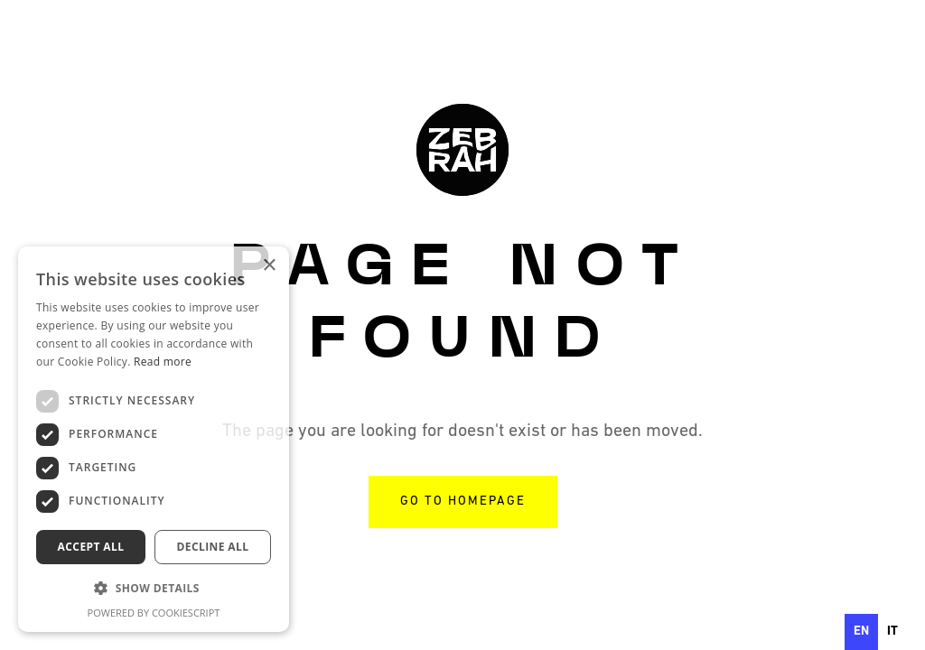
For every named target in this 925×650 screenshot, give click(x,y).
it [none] (892, 631)
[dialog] (153, 439)
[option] (892, 632)
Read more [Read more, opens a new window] (163, 361)
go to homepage (463, 501)
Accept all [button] (91, 546)
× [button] (269, 266)
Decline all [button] (213, 546)
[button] (153, 588)
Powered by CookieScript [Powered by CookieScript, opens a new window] (154, 612)
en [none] (861, 631)
